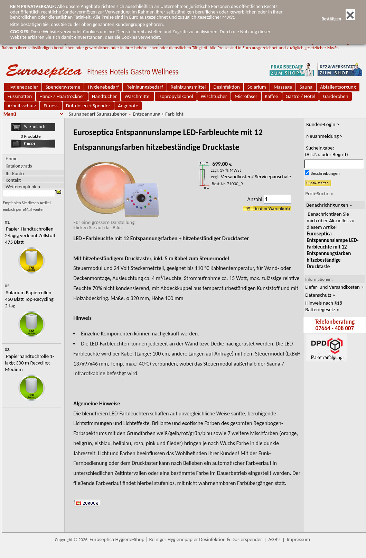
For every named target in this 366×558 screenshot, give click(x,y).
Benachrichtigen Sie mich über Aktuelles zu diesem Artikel (332, 240)
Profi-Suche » (319, 193)
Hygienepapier (23, 87)
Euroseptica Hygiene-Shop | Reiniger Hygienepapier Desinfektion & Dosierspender (176, 539)
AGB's (274, 539)
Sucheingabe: (326, 151)
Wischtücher (214, 96)
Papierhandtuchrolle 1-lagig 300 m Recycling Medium (29, 362)
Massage (283, 87)
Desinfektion (226, 87)
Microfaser (246, 96)
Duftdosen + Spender (88, 105)
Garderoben (335, 96)
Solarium (256, 87)
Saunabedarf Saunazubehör (98, 114)
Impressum (298, 539)
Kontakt (13, 179)
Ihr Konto (15, 173)
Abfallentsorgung (338, 87)
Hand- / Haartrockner (61, 96)
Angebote (128, 105)
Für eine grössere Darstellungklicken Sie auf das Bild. (116, 222)
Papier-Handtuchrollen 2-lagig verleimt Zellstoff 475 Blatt (30, 235)
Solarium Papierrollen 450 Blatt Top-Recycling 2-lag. (29, 299)
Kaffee (271, 96)
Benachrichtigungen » (329, 205)
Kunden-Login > (322, 124)
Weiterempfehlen (23, 186)
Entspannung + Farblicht (158, 114)
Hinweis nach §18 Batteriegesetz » (323, 306)
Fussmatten (20, 96)
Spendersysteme (63, 87)
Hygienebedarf (103, 87)
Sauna (306, 87)
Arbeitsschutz (22, 105)
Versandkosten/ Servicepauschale (256, 176)
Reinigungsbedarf (144, 87)
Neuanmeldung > (324, 136)
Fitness (51, 105)
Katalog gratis (19, 166)
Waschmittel (137, 96)
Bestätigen (338, 18)
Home (11, 159)
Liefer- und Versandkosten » (334, 287)
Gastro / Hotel (301, 96)
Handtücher (104, 96)
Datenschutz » (320, 295)
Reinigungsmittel (188, 87)
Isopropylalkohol (175, 96)
